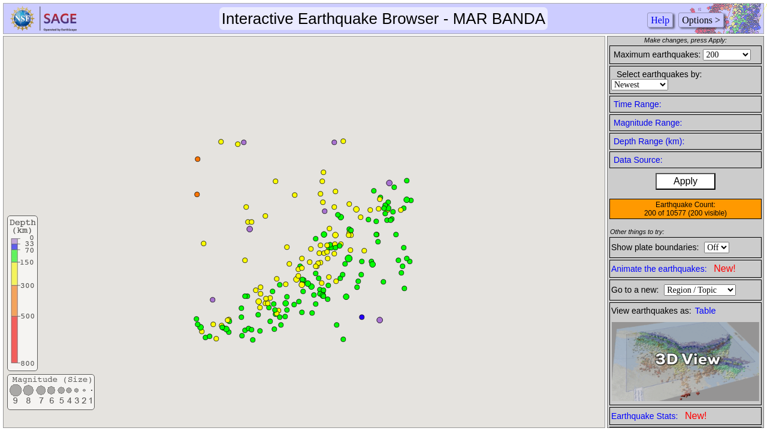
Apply (685, 181)
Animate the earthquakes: (673, 268)
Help (660, 20)
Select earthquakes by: (659, 74)
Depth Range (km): (649, 141)
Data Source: (638, 160)
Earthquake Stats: (658, 416)
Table (705, 310)
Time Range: (638, 104)
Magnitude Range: (648, 123)
